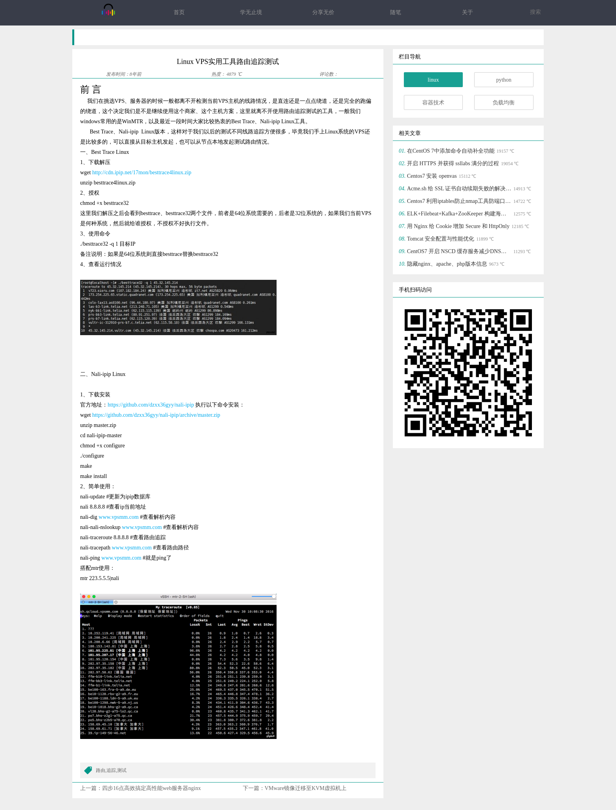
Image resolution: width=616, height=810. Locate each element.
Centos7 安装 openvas (432, 176)
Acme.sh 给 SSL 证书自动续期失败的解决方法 (459, 189)
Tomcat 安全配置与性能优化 (440, 239)
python (504, 80)
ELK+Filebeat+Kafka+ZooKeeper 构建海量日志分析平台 (459, 214)
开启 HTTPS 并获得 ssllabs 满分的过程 (453, 163)
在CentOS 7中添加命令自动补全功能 (451, 151)
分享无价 (323, 12)
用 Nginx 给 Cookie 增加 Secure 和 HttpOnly (458, 226)
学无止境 (251, 12)
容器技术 (433, 103)
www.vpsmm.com (119, 517)
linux (433, 80)
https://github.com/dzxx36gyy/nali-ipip (151, 405)
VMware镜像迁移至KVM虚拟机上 (305, 788)
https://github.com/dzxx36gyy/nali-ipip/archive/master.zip (156, 415)
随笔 (395, 12)
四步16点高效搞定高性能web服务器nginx (151, 788)
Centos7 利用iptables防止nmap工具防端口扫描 (459, 201)
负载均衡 (504, 103)
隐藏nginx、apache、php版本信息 (447, 264)
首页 (179, 12)
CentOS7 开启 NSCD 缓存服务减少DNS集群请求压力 (459, 251)
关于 (467, 12)
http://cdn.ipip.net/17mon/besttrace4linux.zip (141, 172)
